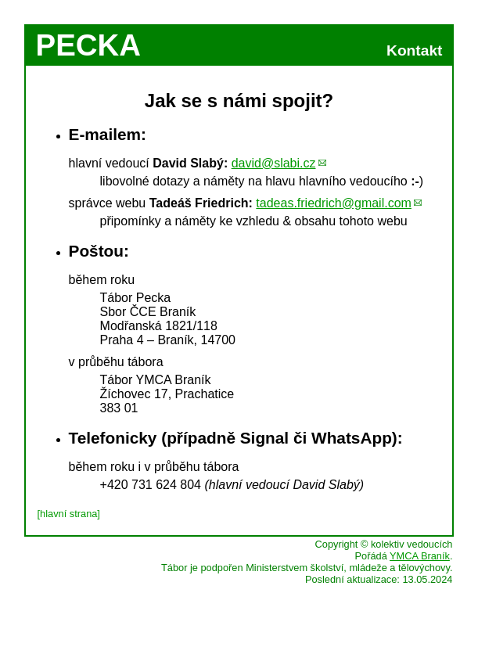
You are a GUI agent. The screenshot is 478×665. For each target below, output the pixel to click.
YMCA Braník (420, 556)
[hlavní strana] (69, 513)
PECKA (88, 45)
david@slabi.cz (274, 163)
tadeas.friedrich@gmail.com (334, 203)
